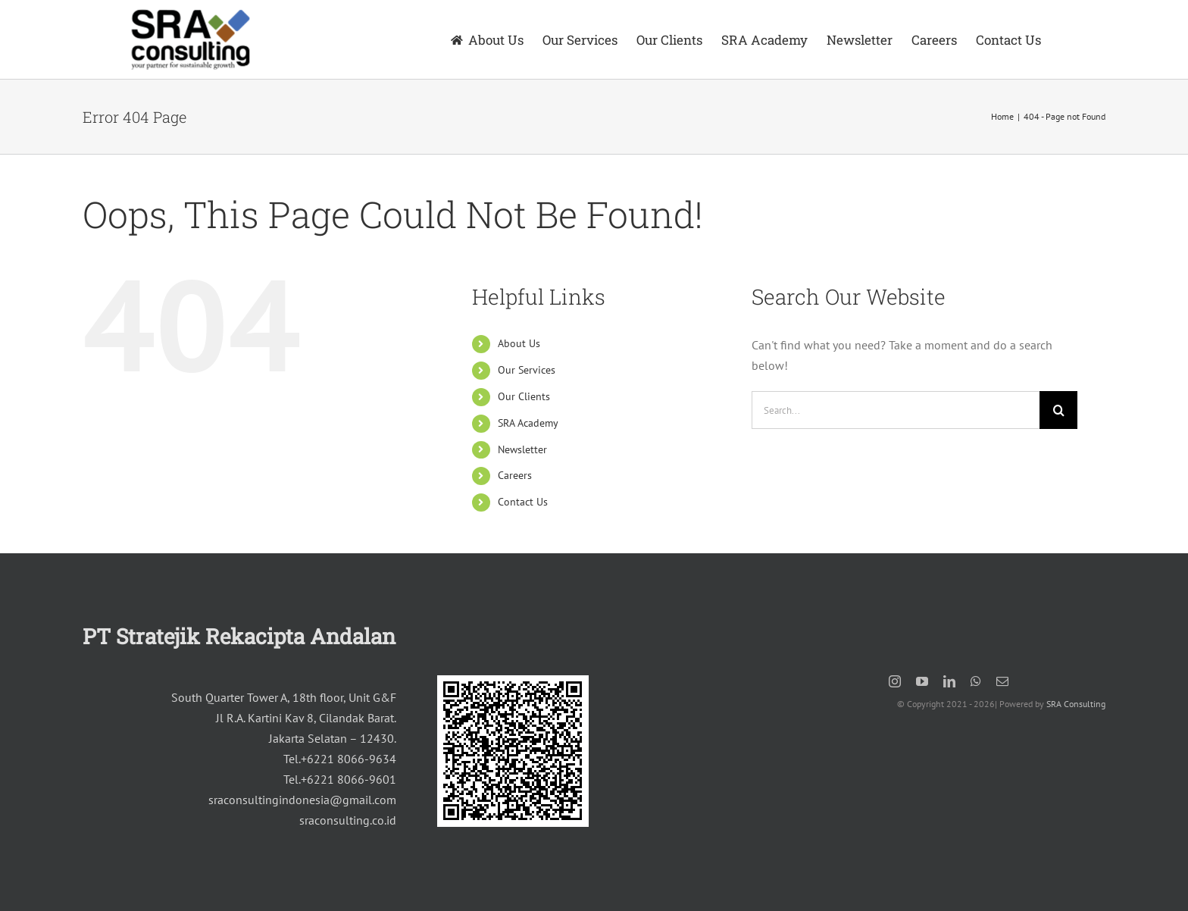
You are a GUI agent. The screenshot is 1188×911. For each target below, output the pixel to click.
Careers (515, 475)
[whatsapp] (976, 681)
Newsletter (522, 449)
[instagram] (895, 681)
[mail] (1002, 681)
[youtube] (922, 681)
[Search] (1058, 410)
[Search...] (896, 410)
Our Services (526, 370)
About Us (519, 343)
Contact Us (523, 502)
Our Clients (524, 396)
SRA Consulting (1075, 703)
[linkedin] (949, 681)
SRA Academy (528, 423)
